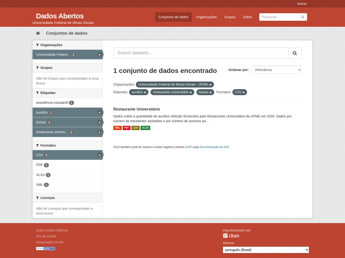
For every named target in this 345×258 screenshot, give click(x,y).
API (189, 147)
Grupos (230, 17)
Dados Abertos (60, 16)
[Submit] (303, 17)
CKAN (231, 235)
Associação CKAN (49, 242)
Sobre (247, 17)
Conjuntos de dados (174, 17)
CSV (135, 127)
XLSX (145, 127)
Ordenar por (238, 70)
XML (117, 127)
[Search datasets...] (201, 53)
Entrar (302, 3)
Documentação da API (214, 147)
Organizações (206, 17)
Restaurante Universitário (136, 109)
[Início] (38, 33)
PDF (126, 127)
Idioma (228, 243)
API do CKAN (46, 236)
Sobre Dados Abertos (52, 230)
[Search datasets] (283, 17)
